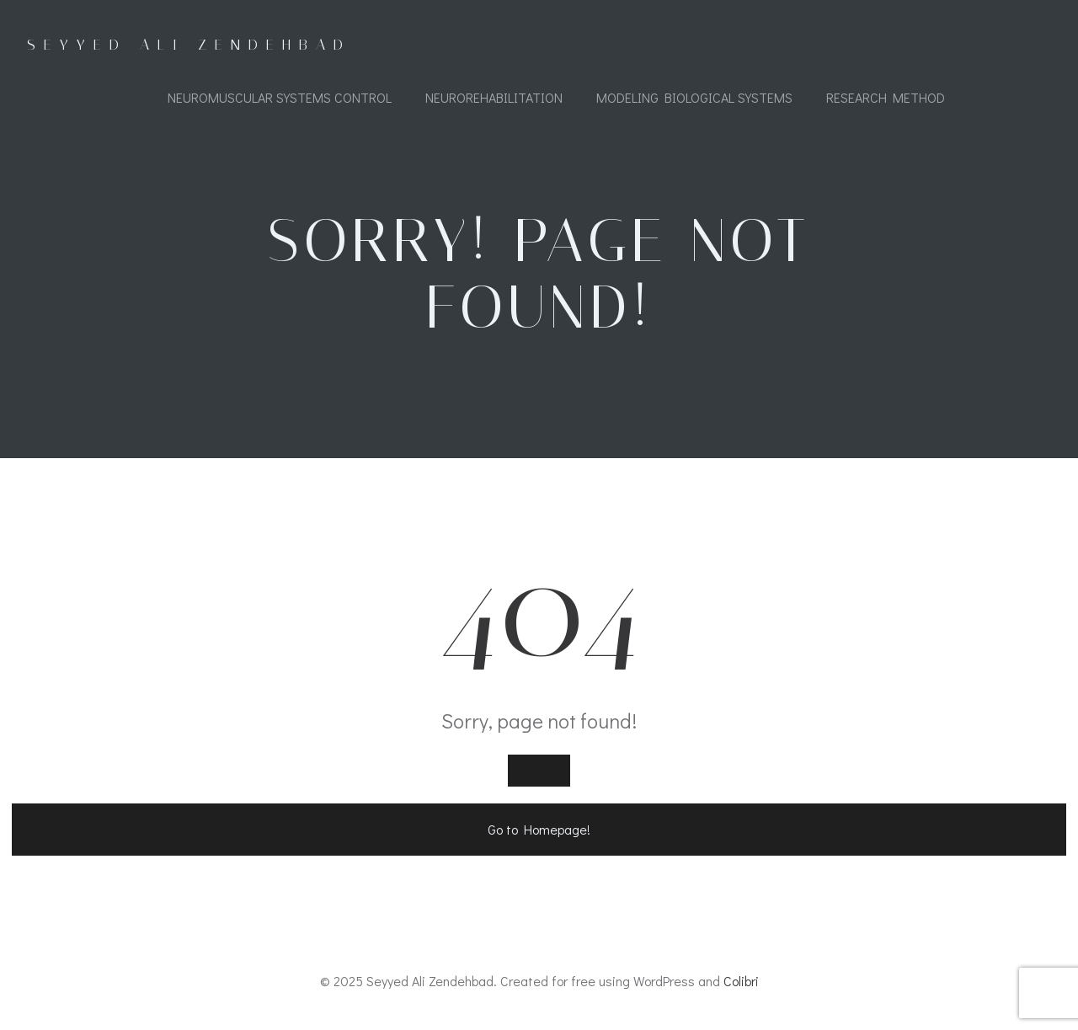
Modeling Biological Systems (694, 97)
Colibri (741, 981)
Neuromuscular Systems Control (280, 97)
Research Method (885, 97)
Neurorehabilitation (494, 97)
